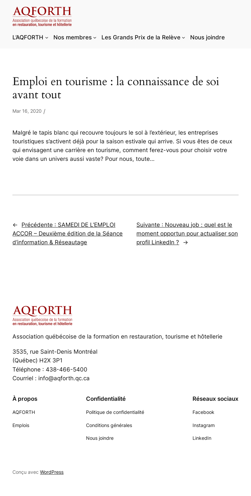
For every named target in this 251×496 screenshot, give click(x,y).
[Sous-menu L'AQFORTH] (46, 37)
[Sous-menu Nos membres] (94, 37)
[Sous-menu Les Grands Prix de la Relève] (183, 37)
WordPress (52, 472)
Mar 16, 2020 (27, 111)
